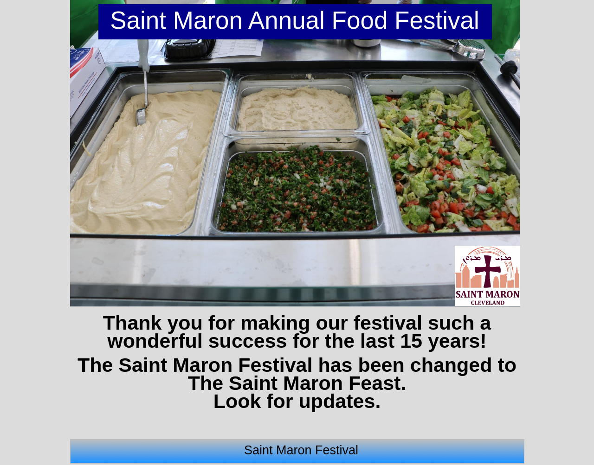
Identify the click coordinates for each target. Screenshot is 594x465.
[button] (79, 154)
